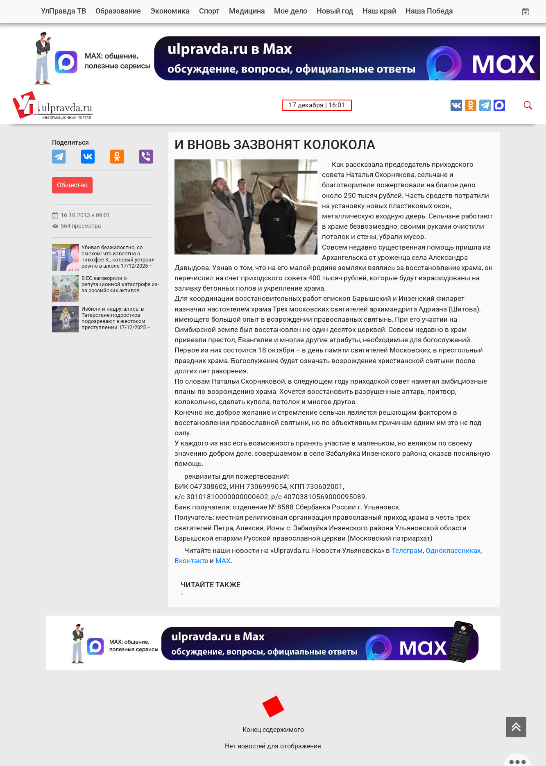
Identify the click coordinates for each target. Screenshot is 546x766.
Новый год (335, 11)
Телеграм (407, 550)
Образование (118, 11)
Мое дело (290, 11)
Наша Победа (429, 11)
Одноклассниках (453, 550)
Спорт (209, 11)
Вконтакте (191, 561)
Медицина (247, 11)
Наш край (379, 11)
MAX (223, 561)
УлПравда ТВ (63, 11)
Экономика (170, 11)
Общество (72, 185)
